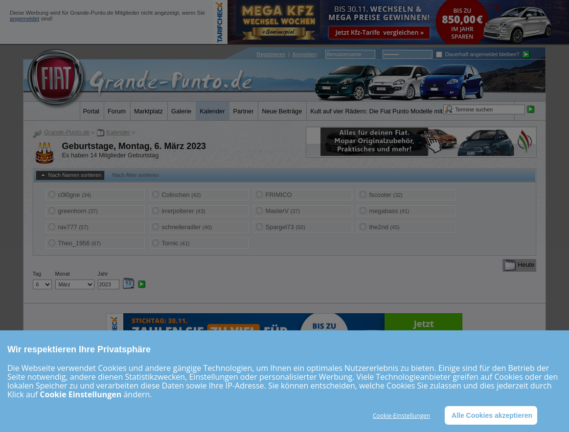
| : (287, 54)
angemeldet (24, 19)
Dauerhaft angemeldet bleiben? (478, 54)
